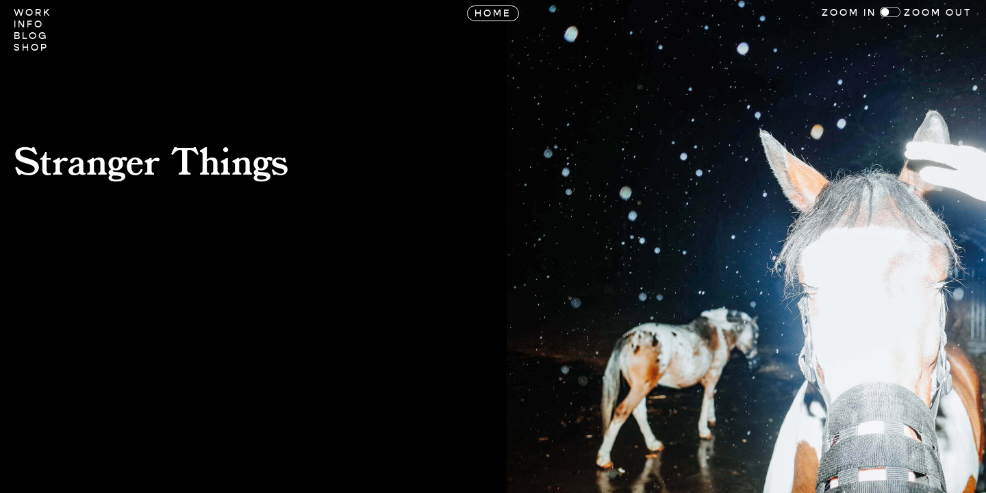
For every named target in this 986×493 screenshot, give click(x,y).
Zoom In (849, 12)
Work (32, 12)
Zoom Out (938, 12)
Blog (31, 36)
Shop (31, 47)
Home (493, 13)
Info (29, 24)
